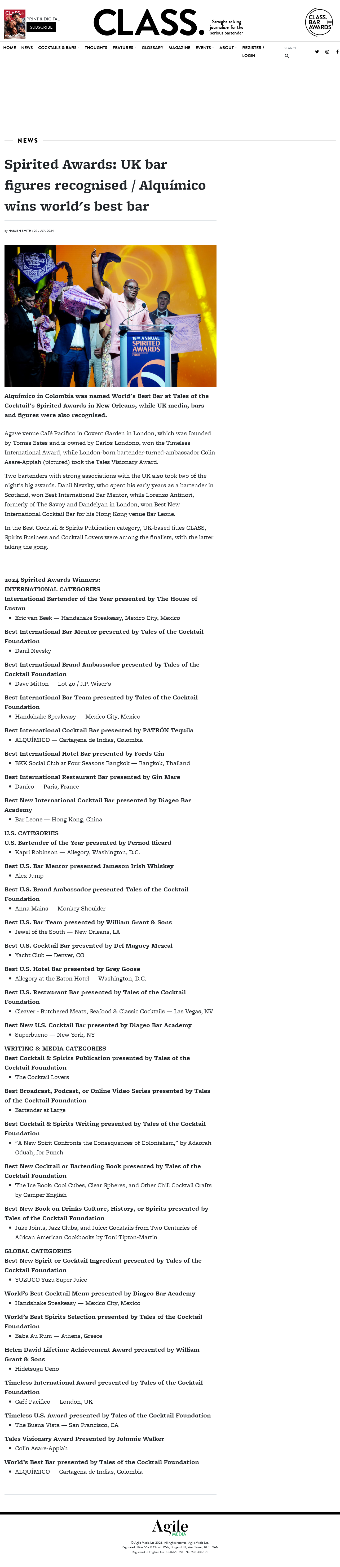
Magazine (179, 48)
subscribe (41, 27)
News (27, 48)
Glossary (152, 48)
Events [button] (203, 48)
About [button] (226, 48)
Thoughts (96, 48)
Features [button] (123, 48)
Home (9, 48)
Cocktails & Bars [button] (57, 48)
